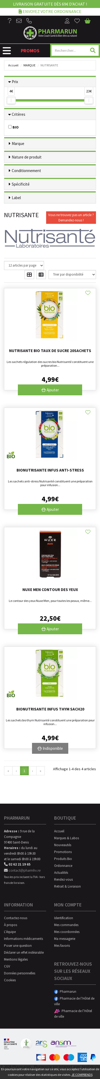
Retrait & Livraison (67, 886)
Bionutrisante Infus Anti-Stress (50, 470)
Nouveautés (62, 845)
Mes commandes (66, 925)
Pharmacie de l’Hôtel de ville (74, 1001)
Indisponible (50, 748)
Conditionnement (26, 170)
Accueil (13, 65)
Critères (18, 114)
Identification (63, 918)
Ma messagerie (64, 938)
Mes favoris (62, 945)
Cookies (10, 980)
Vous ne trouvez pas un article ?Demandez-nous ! (71, 217)
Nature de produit (27, 157)
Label (16, 197)
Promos (30, 51)
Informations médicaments (23, 938)
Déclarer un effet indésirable (24, 952)
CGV (7, 966)
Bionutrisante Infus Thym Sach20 (50, 709)
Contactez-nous (15, 918)
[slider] (11, 100)
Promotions (63, 852)
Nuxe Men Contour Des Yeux (50, 589)
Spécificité (21, 184)
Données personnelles (19, 973)
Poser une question (18, 945)
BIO (13, 127)
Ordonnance (63, 865)
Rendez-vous (63, 879)
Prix (15, 81)
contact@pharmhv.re (22, 870)
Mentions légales (16, 959)
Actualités (61, 872)
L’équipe (10, 932)
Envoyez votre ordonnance (50, 11)
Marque (29, 65)
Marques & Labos (66, 838)
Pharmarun (65, 991)
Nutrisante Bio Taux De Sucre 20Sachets (50, 350)
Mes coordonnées (66, 932)
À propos (10, 925)
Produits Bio (63, 859)
